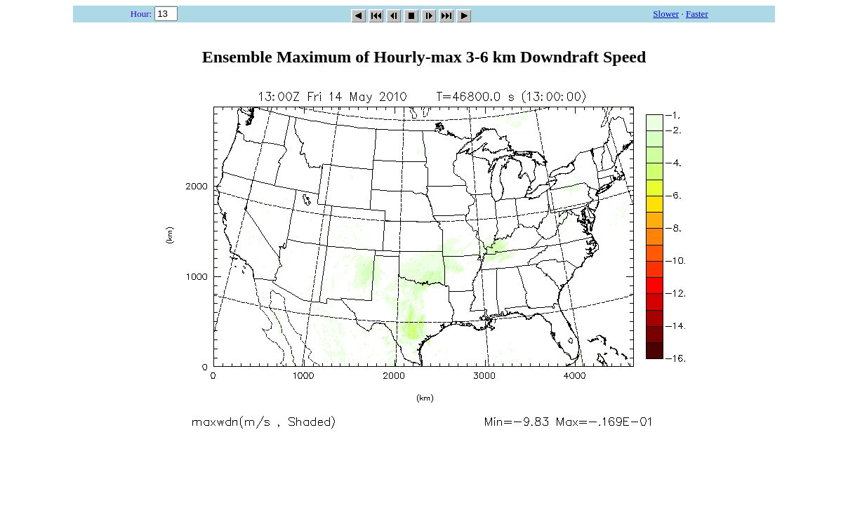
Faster (697, 13)
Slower (666, 13)
